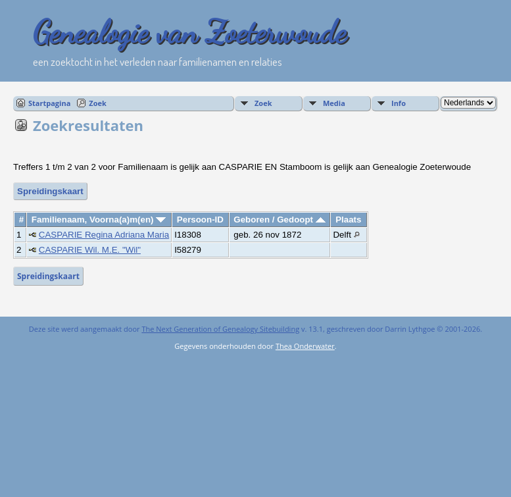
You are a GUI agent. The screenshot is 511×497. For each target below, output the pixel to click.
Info (398, 103)
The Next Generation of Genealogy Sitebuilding (220, 329)
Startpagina (49, 103)
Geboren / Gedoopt (279, 219)
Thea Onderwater (305, 346)
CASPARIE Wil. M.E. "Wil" (90, 250)
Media (334, 103)
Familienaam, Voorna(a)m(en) (99, 219)
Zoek (98, 103)
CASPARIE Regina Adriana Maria (104, 235)
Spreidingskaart (50, 191)
